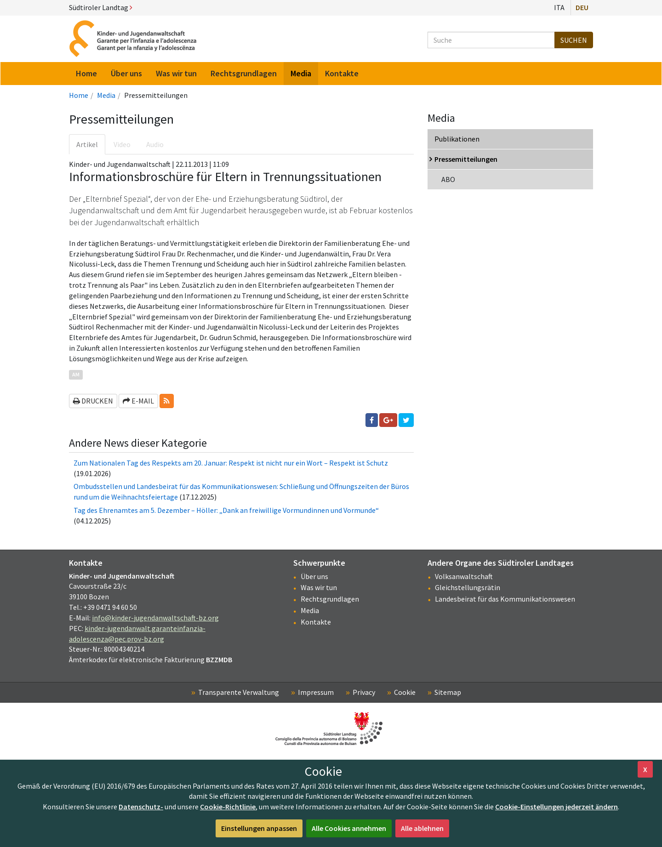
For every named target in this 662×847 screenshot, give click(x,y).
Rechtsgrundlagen (330, 598)
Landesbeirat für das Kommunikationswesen (505, 598)
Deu (582, 7)
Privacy (364, 692)
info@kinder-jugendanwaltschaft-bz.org (155, 617)
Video (122, 144)
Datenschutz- (141, 806)
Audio (155, 144)
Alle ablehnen (422, 828)
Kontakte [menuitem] (342, 73)
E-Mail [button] (138, 400)
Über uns (314, 576)
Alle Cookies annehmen (349, 828)
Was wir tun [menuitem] (176, 73)
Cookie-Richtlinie (228, 806)
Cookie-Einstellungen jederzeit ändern (556, 806)
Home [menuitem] (86, 73)
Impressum (316, 692)
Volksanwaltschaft (464, 576)
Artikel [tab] (87, 144)
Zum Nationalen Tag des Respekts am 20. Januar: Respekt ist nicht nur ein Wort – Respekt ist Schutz (231, 462)
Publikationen (456, 138)
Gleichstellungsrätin (467, 587)
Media (106, 95)
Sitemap (447, 692)
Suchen (573, 40)
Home (78, 95)
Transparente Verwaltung (238, 692)
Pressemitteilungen (465, 159)
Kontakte (316, 621)
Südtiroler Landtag (100, 7)
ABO (448, 179)
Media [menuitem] (301, 73)
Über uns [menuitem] (126, 73)
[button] (167, 401)
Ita (559, 7)
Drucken (93, 400)
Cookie (405, 692)
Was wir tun (319, 587)
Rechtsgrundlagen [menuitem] (244, 73)
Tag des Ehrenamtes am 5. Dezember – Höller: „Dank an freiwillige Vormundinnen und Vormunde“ (226, 510)
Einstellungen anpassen (259, 828)
